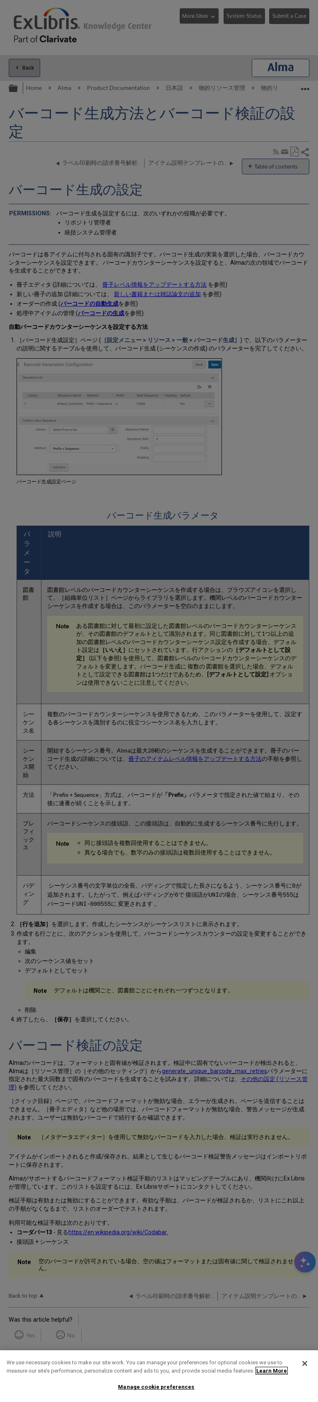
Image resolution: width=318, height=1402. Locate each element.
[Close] (305, 1363)
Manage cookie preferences (156, 1387)
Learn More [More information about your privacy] (271, 1371)
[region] (159, 1376)
